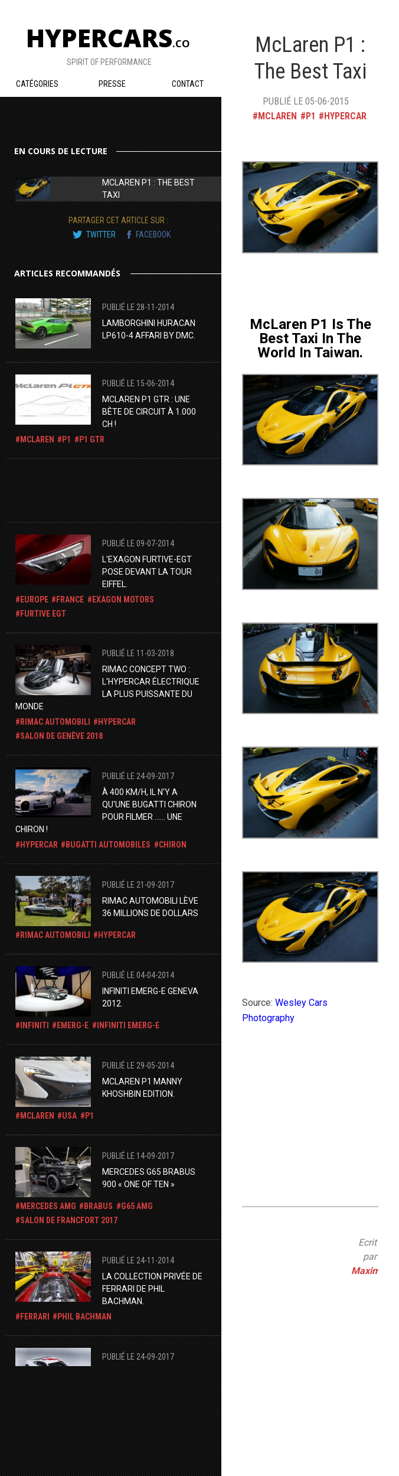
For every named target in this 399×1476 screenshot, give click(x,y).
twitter (101, 234)
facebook (153, 234)
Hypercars (108, 37)
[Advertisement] (109, 488)
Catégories (37, 84)
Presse (112, 84)
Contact (188, 84)
